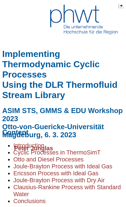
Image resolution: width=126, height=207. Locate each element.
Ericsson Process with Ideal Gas (55, 173)
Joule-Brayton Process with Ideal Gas (62, 166)
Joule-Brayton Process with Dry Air (59, 180)
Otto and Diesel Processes (48, 159)
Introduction (28, 145)
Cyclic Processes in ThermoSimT (57, 152)
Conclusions (29, 201)
